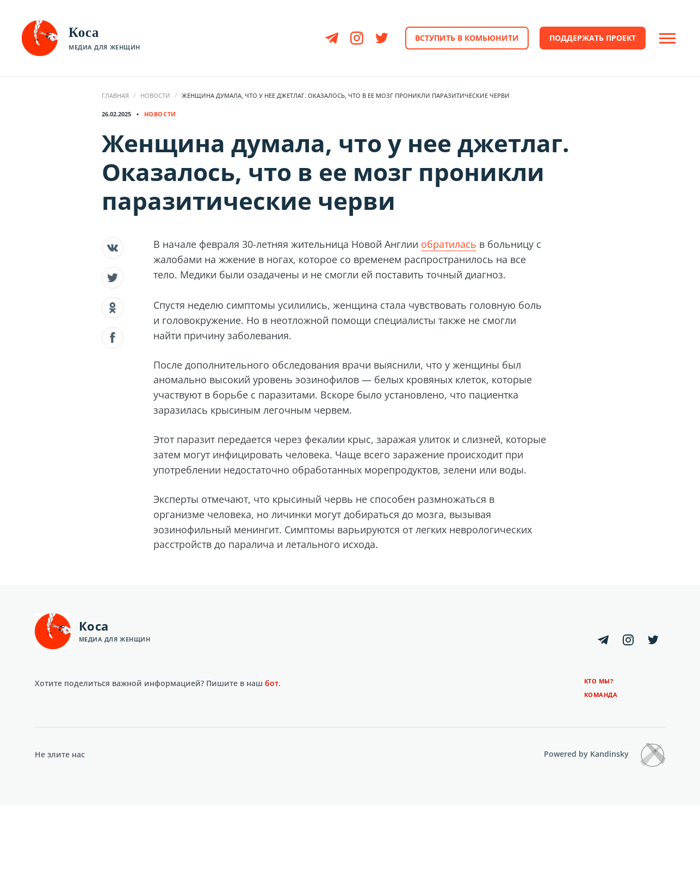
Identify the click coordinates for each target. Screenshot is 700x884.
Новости (155, 95)
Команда (601, 694)
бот (271, 683)
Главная (115, 95)
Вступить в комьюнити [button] (467, 38)
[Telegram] (332, 38)
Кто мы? (599, 681)
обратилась (448, 244)
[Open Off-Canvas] (667, 38)
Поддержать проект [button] (592, 38)
